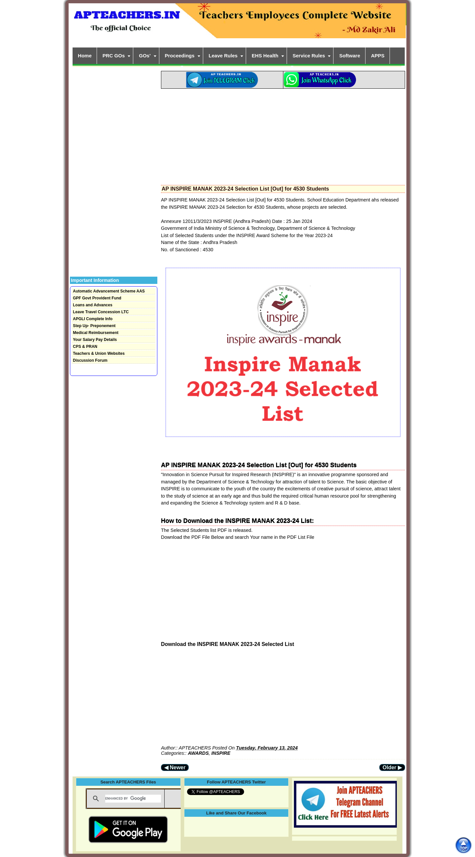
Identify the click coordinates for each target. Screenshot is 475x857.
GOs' (144, 55)
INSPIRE (221, 753)
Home (85, 55)
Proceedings (180, 55)
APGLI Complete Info (92, 319)
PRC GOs (114, 55)
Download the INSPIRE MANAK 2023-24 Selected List (227, 644)
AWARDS (198, 753)
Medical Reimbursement (95, 332)
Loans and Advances (92, 305)
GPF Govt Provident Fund (97, 298)
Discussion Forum (90, 360)
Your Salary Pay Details (95, 339)
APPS (378, 55)
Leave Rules (223, 55)
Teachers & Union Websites (99, 353)
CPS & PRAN (85, 346)
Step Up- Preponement (94, 325)
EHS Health (265, 55)
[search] (133, 799)
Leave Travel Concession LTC (101, 312)
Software (349, 55)
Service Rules (309, 55)
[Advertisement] (283, 135)
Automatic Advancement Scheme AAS (109, 291)
